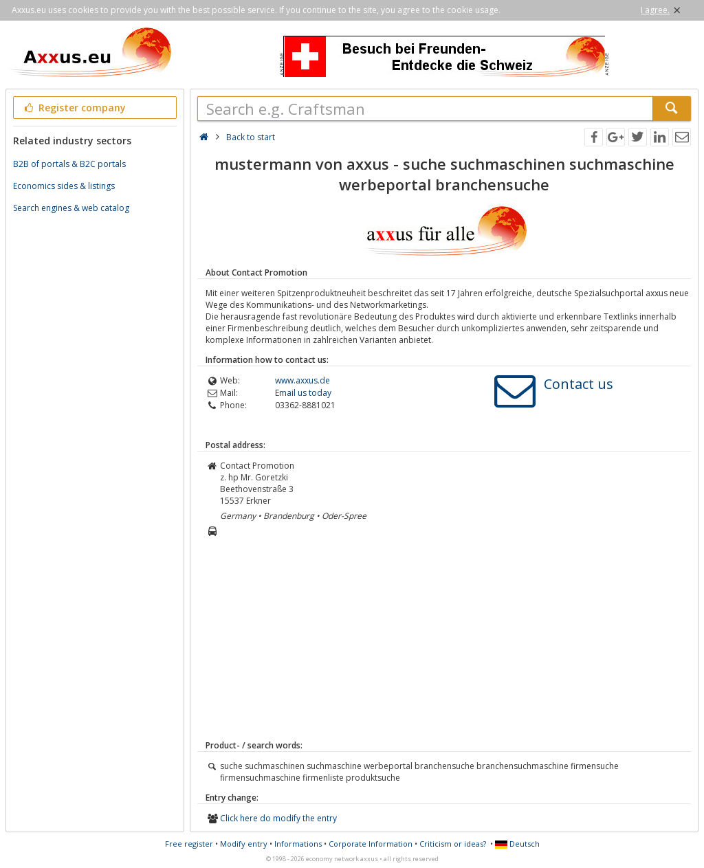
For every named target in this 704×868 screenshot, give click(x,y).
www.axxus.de (302, 380)
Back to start (250, 137)
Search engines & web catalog (71, 208)
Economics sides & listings (64, 186)
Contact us (578, 384)
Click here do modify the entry (278, 818)
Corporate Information (370, 843)
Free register (189, 843)
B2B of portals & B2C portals (69, 164)
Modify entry (243, 843)
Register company (74, 107)
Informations (298, 843)
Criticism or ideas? (452, 843)
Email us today (303, 393)
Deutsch (517, 843)
